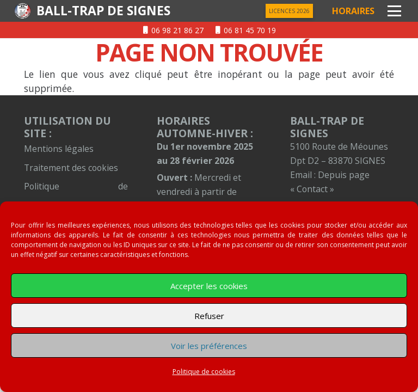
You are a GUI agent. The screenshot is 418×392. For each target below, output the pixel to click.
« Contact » (312, 189)
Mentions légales (59, 149)
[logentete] (22, 11)
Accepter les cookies (209, 285)
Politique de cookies (204, 371)
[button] (394, 11)
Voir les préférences (209, 345)
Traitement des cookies (71, 168)
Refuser (209, 315)
